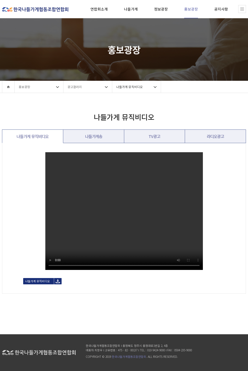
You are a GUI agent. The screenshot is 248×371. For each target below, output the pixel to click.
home (8, 87)
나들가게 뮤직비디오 (37, 281)
